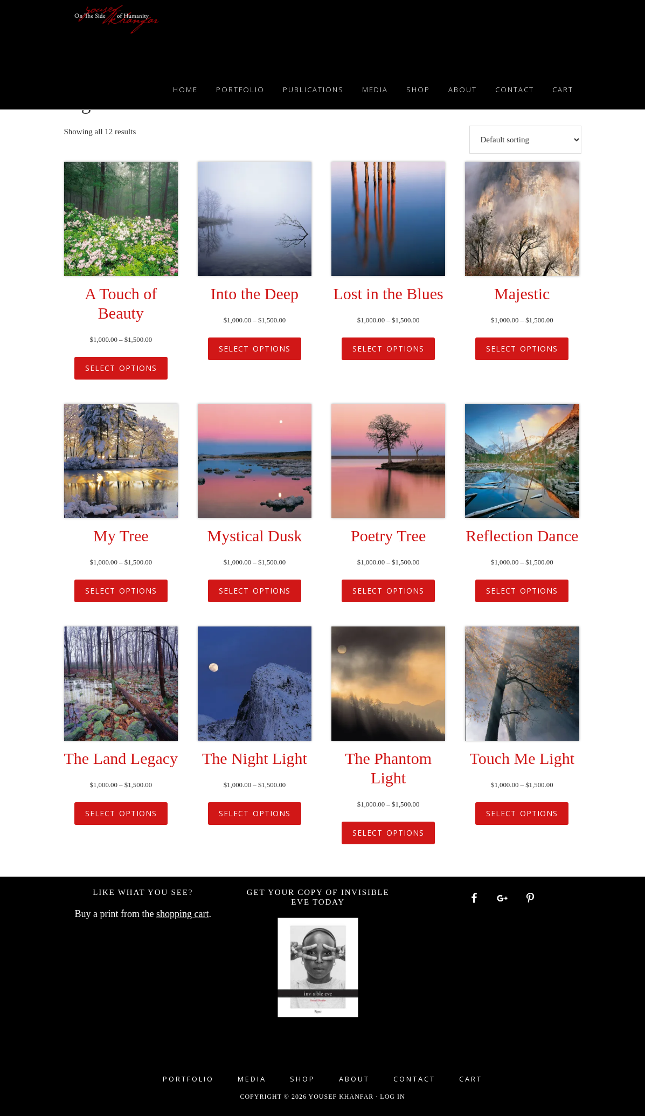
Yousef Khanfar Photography (116, 32)
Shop (302, 1079)
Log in (392, 1096)
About (354, 1079)
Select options (121, 368)
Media (252, 1079)
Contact (414, 1079)
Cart (470, 1079)
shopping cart (182, 913)
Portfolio (188, 1079)
